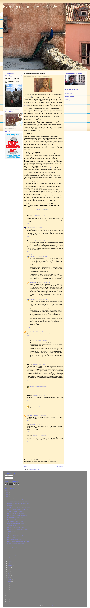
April (9, 575)
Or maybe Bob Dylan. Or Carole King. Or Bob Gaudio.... (19, 507)
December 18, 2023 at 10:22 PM (39, 435)
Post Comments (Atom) (34, 469)
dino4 (44, 605)
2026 (7, 490)
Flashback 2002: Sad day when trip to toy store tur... (17, 551)
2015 (7, 597)
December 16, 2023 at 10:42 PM (39, 415)
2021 (7, 585)
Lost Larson (9, 505)
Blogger (52, 605)
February (9, 579)
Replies (30, 254)
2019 (7, 589)
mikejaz (32, 386)
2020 (7, 587)
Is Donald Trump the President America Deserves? (35, 96)
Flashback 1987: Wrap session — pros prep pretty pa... (18, 515)
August (9, 567)
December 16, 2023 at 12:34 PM (40, 256)
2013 (7, 601)
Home (44, 466)
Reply (28, 223)
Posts (7, 475)
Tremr (28, 118)
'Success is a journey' (11, 525)
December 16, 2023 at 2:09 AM (39, 215)
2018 (7, 591)
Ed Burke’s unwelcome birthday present (15, 517)
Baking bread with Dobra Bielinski (14, 539)
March (9, 577)
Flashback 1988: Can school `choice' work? (16, 513)
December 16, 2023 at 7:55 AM (37, 227)
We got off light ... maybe (12, 547)
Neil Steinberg (33, 282)
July (9, 569)
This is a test (29, 415)
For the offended (68, 93)
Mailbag (26, 105)
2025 (7, 492)
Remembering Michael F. (12, 559)
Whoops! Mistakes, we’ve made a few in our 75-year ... (18, 503)
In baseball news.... (11, 537)
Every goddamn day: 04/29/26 (30, 6)
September (10, 565)
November (10, 561)
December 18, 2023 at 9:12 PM (36, 424)
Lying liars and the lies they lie (13, 557)
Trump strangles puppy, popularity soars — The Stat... (18, 501)
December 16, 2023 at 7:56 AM (39, 240)
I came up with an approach (45, 167)
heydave (32, 406)
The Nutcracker (10, 553)
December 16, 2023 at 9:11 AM (39, 395)
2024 (7, 494)
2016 (7, 595)
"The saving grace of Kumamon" (13, 75)
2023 (7, 496)
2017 (7, 593)
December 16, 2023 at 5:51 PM (40, 406)
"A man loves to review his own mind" (15, 499)
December (10, 498)
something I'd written (55, 114)
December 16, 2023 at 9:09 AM (39, 364)
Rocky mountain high (11, 519)
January (9, 581)
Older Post (60, 466)
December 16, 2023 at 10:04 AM (40, 386)
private (28, 331)
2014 (7, 599)
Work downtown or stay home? (13, 545)
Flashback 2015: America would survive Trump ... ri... (18, 529)
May (9, 573)
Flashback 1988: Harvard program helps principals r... (18, 509)
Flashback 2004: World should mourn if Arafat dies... (18, 541)
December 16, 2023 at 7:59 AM (36, 331)
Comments (8, 477)
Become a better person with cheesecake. (15, 543)
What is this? (67, 100)
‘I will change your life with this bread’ (15, 535)
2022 (7, 583)
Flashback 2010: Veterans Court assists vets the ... (17, 527)
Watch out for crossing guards (13, 531)
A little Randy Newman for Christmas (15, 511)
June (9, 571)
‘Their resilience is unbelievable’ (14, 549)
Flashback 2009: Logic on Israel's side (15, 555)
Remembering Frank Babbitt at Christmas (15, 523)
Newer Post (27, 466)
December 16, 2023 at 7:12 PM (40, 299)
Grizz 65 (29, 227)
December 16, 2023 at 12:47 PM (40, 340)
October (9, 563)
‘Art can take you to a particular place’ (15, 521)
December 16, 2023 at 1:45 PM (44, 282)
